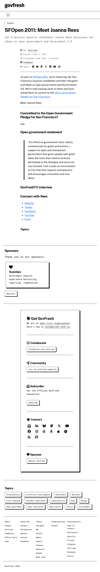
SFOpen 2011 (40, 76)
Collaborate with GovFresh (41, 349)
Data (73, 500)
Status (70, 556)
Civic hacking (13, 500)
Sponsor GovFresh (36, 461)
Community (9, 533)
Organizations (58, 521)
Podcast (39, 545)
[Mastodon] (51, 426)
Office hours (11, 537)
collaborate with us (57, 326)
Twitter (28, 207)
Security (71, 536)
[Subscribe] (29, 426)
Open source (55, 506)
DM (37, 529)
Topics (39, 521)
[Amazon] (51, 432)
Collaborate (26, 529)
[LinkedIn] (36, 426)
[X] (59, 426)
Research (40, 549)
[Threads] (44, 432)
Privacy (70, 540)
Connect (24, 525)
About (7, 521)
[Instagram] (36, 432)
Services (9, 529)
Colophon (71, 544)
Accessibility (13, 494)
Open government (14, 506)
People (8, 525)
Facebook (30, 211)
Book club (40, 557)
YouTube (29, 215)
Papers (39, 541)
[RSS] (29, 438)
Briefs (39, 533)
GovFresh (33, 50)
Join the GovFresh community (42, 369)
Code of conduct (70, 527)
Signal (10, 23)
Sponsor (10, 293)
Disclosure (72, 532)
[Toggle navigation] (8, 15)
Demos (38, 537)
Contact (24, 537)
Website (29, 203)
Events (55, 525)
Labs (7, 541)
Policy (70, 506)
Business (76, 494)
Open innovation (35, 506)
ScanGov (15, 272)
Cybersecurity (58, 500)
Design (84, 500)
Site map (71, 548)
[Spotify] (65, 432)
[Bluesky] (44, 426)
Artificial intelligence (38, 494)
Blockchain (61, 494)
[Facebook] (29, 432)
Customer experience (36, 500)
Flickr (27, 219)
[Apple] (58, 432)
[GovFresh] (14, 5)
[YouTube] (67, 426)
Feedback (28, 62)
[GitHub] (36, 438)
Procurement (84, 506)
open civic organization (55, 323)
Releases (71, 552)
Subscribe (33, 402)
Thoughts (40, 525)
